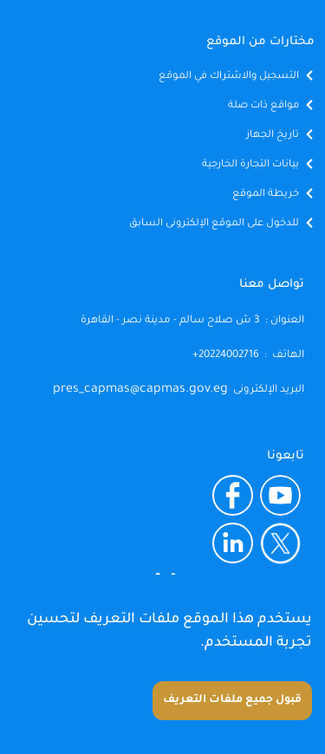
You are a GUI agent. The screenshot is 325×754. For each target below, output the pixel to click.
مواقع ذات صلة (263, 106)
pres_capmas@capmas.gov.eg (140, 390)
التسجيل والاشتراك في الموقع (229, 76)
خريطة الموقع (265, 194)
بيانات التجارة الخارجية (250, 165)
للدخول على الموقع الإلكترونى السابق (214, 224)
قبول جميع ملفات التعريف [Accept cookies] (232, 700)
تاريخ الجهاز (272, 135)
